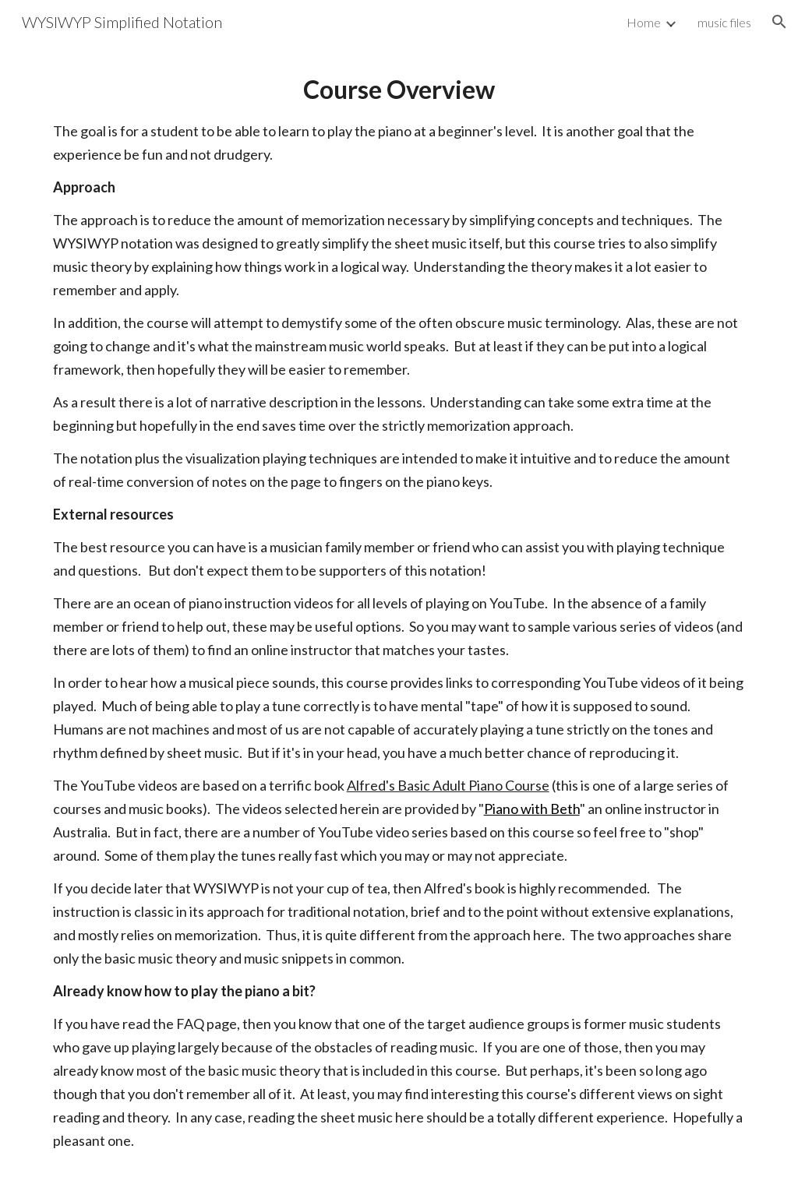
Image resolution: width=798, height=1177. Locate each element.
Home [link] (644, 22)
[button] (779, 22)
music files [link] (724, 22)
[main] (399, 610)
